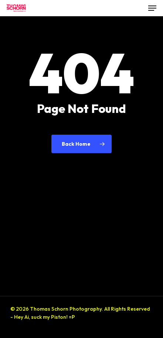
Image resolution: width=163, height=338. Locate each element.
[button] (152, 8)
